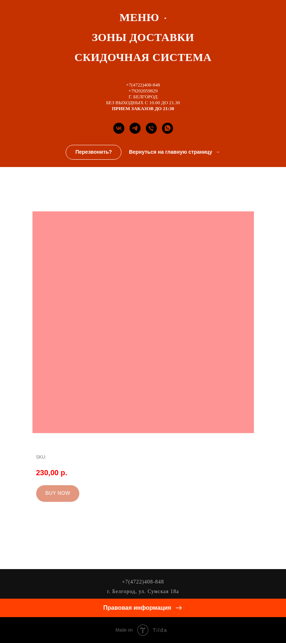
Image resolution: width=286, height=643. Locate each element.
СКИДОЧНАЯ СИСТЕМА (143, 57)
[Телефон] (151, 128)
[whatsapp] (167, 128)
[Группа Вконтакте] (118, 128)
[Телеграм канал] (135, 128)
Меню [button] (141, 17)
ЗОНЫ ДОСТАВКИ (143, 37)
